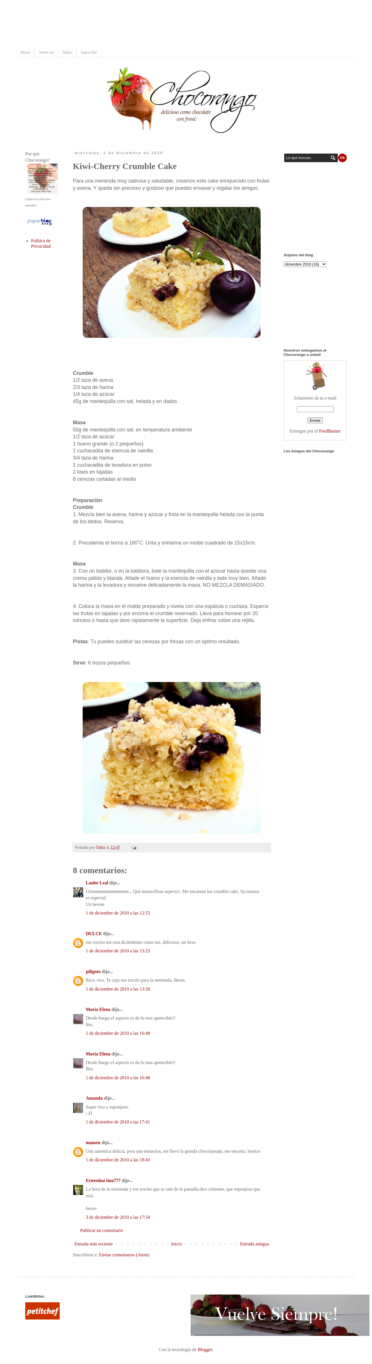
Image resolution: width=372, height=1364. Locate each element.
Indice (67, 52)
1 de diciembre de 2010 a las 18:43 (118, 1159)
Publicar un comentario (101, 1230)
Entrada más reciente (93, 1243)
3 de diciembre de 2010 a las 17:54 (118, 1217)
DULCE (94, 933)
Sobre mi (46, 52)
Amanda (94, 1098)
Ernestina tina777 (103, 1180)
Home (25, 52)
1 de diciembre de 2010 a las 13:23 (118, 950)
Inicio (176, 1243)
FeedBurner (330, 431)
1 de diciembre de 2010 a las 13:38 (118, 989)
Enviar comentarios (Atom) (124, 1254)
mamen (93, 1142)
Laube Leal (97, 882)
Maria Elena (98, 1009)
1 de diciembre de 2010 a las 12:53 (118, 912)
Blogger (205, 1349)
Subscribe (89, 52)
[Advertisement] (129, 24)
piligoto (93, 971)
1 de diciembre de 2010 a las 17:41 (118, 1121)
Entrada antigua (254, 1243)
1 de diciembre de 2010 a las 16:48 (118, 1033)
